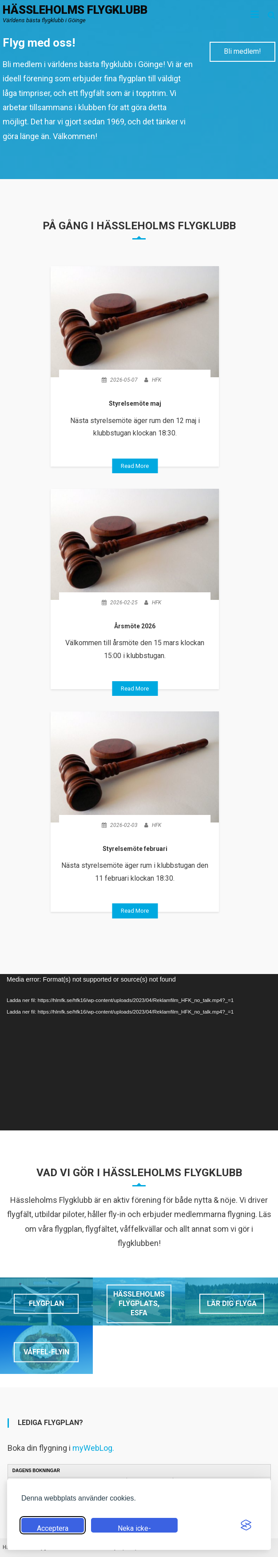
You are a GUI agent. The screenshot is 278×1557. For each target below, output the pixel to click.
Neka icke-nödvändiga (134, 1528)
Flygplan (46, 1303)
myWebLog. (93, 1448)
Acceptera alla (52, 1528)
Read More (135, 466)
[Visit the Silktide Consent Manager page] (246, 1525)
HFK (156, 380)
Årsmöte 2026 (134, 626)
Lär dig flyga (232, 1303)
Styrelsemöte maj (135, 403)
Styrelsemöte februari (135, 848)
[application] (139, 1052)
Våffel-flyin (46, 1352)
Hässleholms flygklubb (75, 9)
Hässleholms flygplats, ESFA (139, 1303)
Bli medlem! (242, 51)
